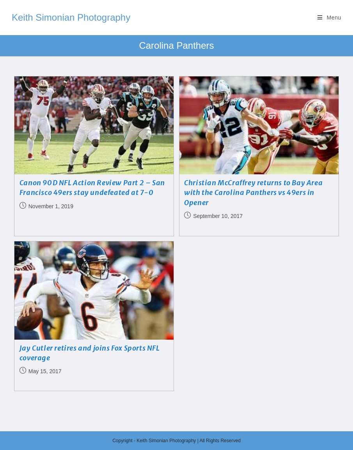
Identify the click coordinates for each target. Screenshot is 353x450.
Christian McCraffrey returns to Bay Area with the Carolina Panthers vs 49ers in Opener (253, 192)
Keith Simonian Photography (71, 17)
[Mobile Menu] (329, 17)
